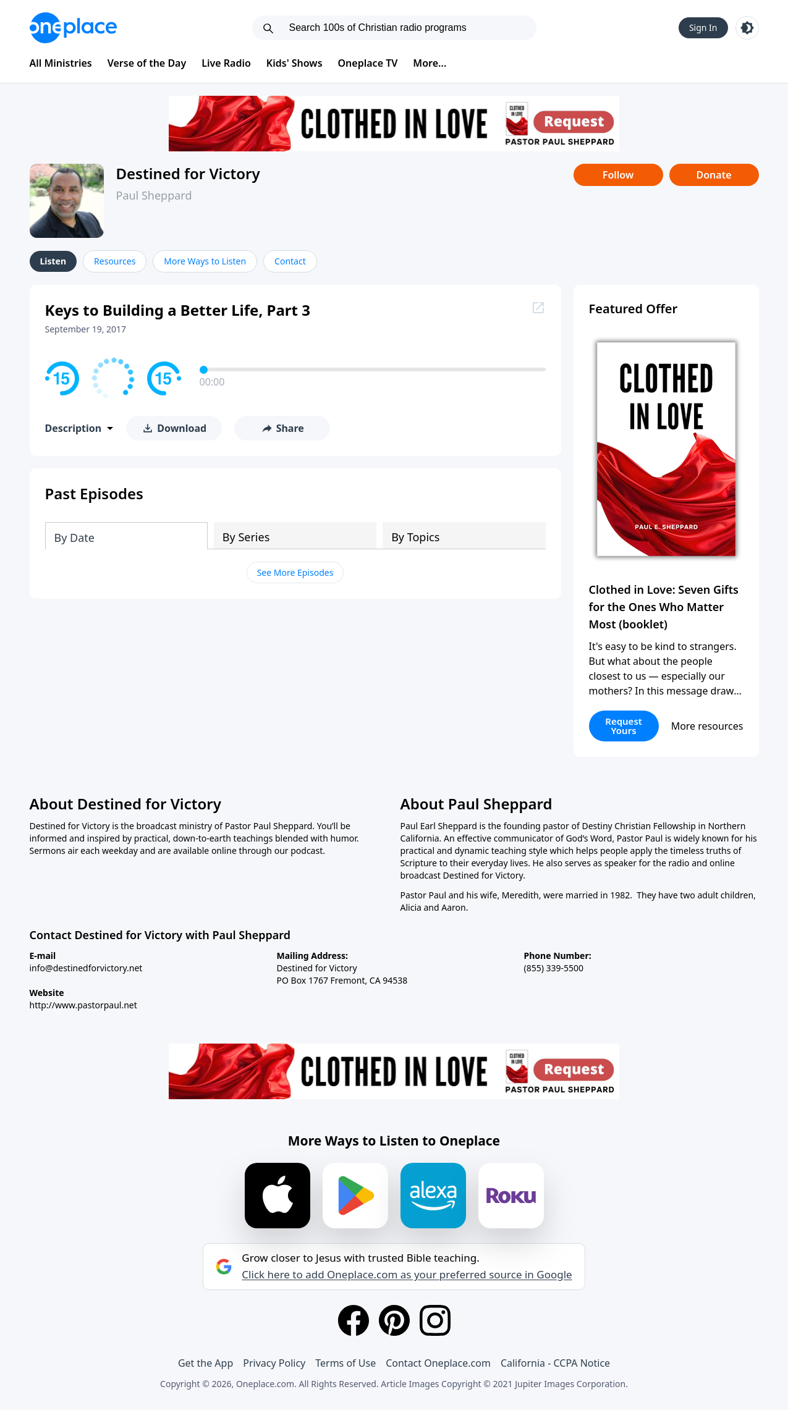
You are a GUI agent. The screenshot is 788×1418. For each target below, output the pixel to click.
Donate (713, 175)
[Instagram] (435, 1320)
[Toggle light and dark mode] (747, 28)
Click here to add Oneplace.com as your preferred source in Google (407, 1274)
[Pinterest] (394, 1320)
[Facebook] (353, 1320)
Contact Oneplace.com (438, 1363)
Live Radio (226, 63)
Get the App (205, 1363)
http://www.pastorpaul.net (83, 1005)
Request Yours (623, 725)
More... (429, 63)
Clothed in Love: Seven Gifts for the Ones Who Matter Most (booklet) (664, 606)
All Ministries (61, 63)
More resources (707, 726)
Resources (114, 261)
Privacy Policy (274, 1363)
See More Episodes (295, 572)
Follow (618, 175)
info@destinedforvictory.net (86, 968)
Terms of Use (345, 1363)
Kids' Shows (294, 63)
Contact (290, 261)
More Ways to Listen (205, 261)
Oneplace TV (368, 63)
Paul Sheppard (154, 195)
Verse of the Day (147, 63)
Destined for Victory (188, 173)
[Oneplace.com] (73, 27)
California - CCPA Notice (555, 1363)
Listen (53, 261)
